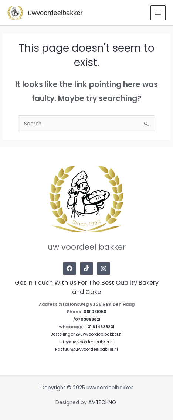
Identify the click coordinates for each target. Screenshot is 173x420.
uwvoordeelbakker (55, 13)
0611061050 (95, 312)
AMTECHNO (103, 402)
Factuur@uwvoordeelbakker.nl (86, 349)
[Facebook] (69, 268)
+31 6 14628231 (99, 327)
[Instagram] (103, 268)
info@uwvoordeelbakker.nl (86, 342)
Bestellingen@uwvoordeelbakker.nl (87, 334)
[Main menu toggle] (158, 12)
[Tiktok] (86, 268)
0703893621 (87, 319)
